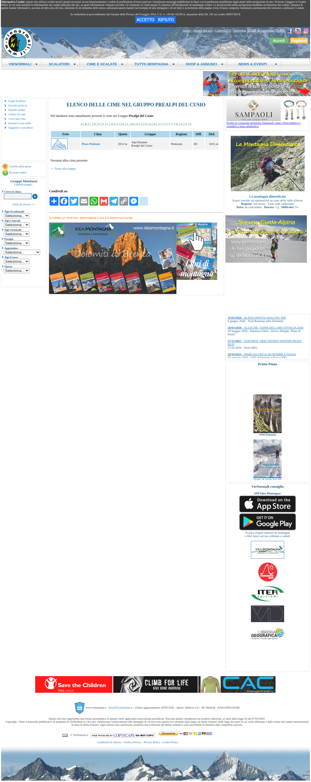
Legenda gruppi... (24, 184)
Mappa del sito (203, 30)
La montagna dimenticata (267, 196)
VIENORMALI (23, 64)
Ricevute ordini (17, 172)
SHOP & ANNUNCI (204, 64)
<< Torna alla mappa (63, 168)
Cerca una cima (16, 118)
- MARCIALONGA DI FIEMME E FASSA (262, 354)
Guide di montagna (261, 30)
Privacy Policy (152, 742)
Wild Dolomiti (267, 441)
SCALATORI (62, 64)
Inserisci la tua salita (19, 123)
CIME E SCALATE (105, 64)
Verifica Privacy (133, 742)
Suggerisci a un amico (20, 127)
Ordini (280, 30)
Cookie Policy (170, 742)
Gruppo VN (223, 30)
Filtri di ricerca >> (23, 204)
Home (187, 30)
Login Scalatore (17, 101)
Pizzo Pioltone (91, 143)
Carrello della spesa (20, 166)
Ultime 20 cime (16, 114)
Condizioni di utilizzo (109, 742)
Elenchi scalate (16, 109)
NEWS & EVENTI (256, 64)
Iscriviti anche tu (17, 105)
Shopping (239, 30)
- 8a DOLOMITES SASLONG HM (257, 317)
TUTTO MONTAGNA (155, 64)
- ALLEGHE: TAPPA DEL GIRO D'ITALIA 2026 (265, 327)
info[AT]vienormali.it (120, 707)
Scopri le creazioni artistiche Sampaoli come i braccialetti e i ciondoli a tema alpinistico (268, 123)
